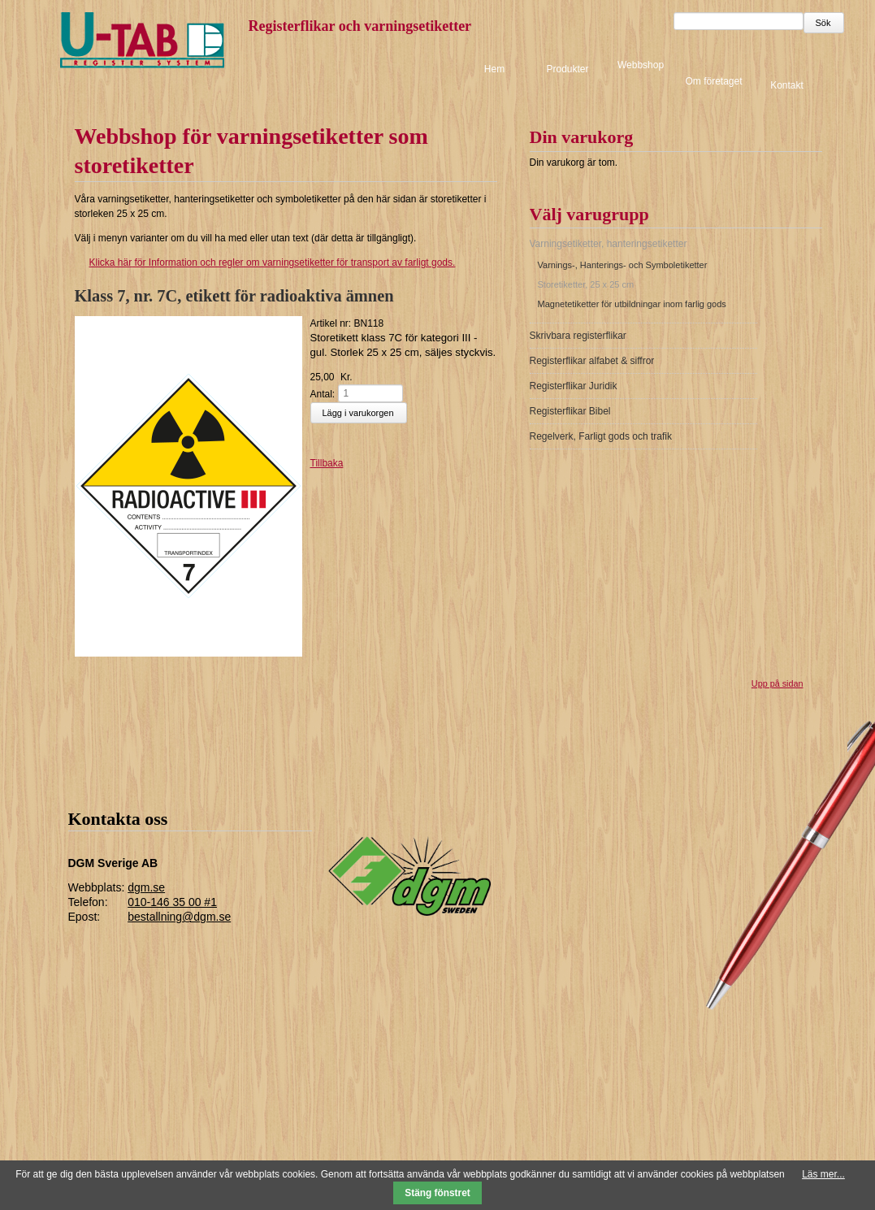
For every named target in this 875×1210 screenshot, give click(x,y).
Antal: (323, 393)
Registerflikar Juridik (573, 386)
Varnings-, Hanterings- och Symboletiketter (623, 265)
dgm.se (146, 887)
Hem (494, 69)
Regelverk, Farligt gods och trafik (601, 436)
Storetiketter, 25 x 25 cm (586, 284)
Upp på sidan (778, 683)
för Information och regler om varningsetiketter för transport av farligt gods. (265, 262)
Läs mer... (823, 1174)
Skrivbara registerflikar (578, 335)
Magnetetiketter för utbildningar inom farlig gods (632, 304)
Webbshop (640, 65)
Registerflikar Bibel (570, 411)
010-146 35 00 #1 (172, 902)
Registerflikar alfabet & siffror (592, 360)
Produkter (567, 69)
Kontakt (787, 84)
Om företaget (713, 81)
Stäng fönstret (437, 1193)
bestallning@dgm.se (179, 916)
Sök (823, 23)
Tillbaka (327, 463)
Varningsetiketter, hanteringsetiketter (608, 243)
